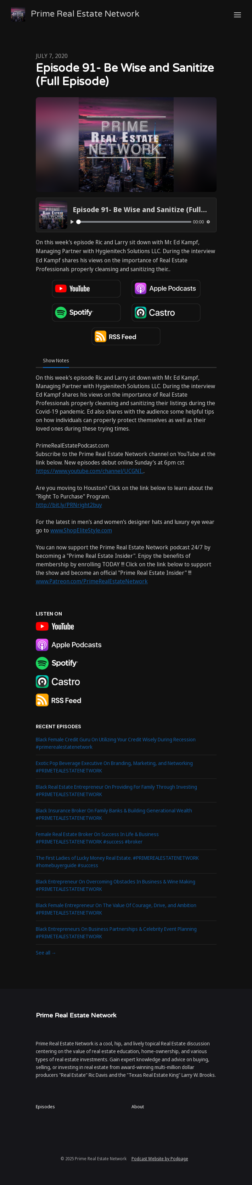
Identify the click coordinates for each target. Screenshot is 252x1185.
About (137, 1106)
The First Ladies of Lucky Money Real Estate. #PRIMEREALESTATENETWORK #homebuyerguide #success (117, 861)
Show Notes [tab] (56, 360)
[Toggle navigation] (237, 15)
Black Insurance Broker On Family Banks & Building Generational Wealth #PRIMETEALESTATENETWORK (114, 814)
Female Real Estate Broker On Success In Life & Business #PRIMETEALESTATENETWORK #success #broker (97, 838)
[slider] (133, 221)
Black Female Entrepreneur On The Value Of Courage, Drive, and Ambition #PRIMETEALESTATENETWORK (116, 909)
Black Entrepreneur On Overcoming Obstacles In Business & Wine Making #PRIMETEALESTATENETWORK (115, 885)
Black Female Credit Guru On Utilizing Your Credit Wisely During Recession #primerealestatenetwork (116, 743)
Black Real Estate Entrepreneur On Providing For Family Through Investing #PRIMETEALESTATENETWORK (116, 790)
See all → (46, 952)
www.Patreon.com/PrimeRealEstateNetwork (92, 581)
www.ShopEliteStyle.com (81, 530)
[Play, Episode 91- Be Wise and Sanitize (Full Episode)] (72, 222)
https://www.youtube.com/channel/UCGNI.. (90, 471)
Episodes (45, 1106)
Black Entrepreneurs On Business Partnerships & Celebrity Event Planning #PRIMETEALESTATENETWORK (116, 933)
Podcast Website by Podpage (159, 1159)
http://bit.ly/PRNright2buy (69, 505)
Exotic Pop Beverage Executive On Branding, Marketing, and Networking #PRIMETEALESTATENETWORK (114, 767)
